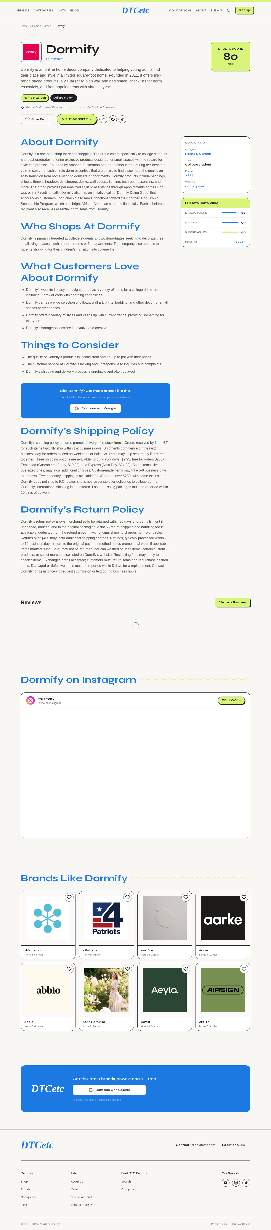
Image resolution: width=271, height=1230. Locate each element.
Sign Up (244, 10)
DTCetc (135, 10)
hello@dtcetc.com (202, 1145)
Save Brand (37, 119)
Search (126, 1181)
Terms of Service (241, 1223)
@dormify (46, 699)
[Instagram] (103, 119)
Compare (127, 1189)
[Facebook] (113, 119)
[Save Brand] (69, 897)
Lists (62, 10)
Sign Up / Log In (81, 1205)
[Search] (229, 10)
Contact (76, 1189)
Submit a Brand (81, 1197)
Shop (24, 1181)
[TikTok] (122, 119)
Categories (43, 10)
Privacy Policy (219, 1223)
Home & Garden (41, 26)
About (201, 10)
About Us (77, 1181)
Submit (216, 10)
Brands (23, 10)
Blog (74, 10)
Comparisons (180, 10)
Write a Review (232, 602)
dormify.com (55, 59)
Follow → (231, 700)
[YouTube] (225, 1183)
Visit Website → (76, 119)
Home (24, 26)
